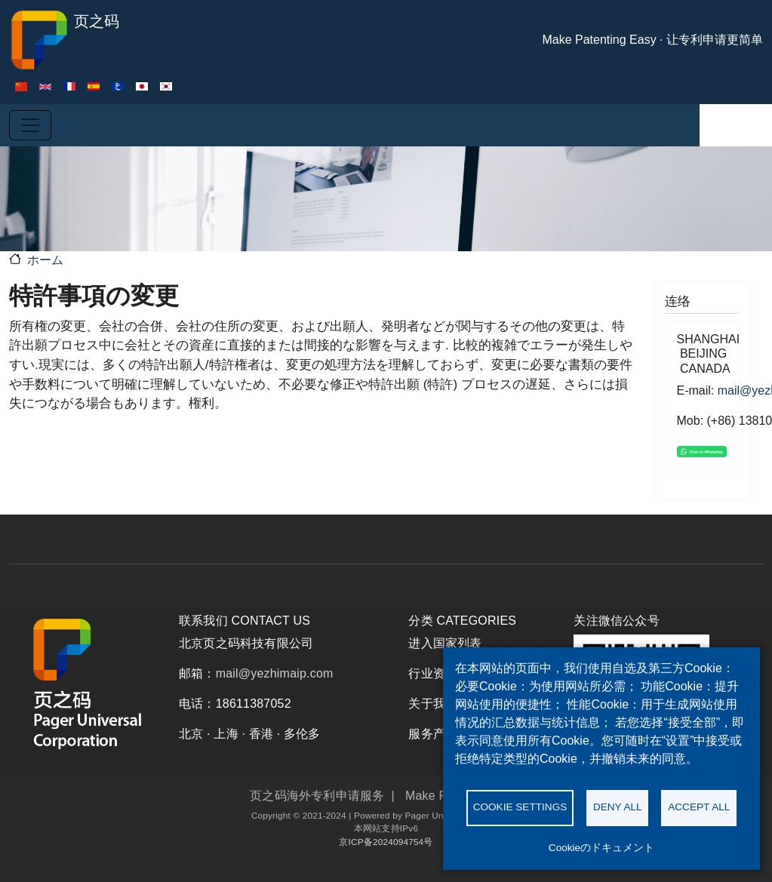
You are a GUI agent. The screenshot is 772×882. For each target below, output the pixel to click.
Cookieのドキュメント (601, 847)
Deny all (617, 807)
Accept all (699, 807)
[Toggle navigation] (30, 125)
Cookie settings (520, 807)
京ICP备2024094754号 (385, 842)
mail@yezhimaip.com (275, 673)
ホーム (45, 260)
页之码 (64, 40)
